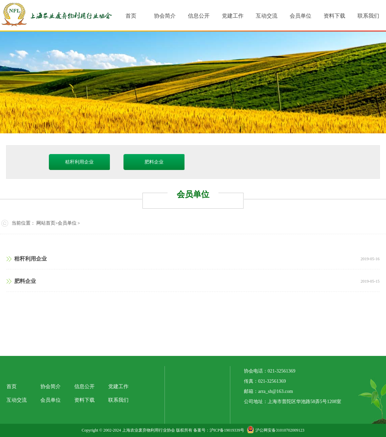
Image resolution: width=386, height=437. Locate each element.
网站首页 (45, 223)
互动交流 (16, 400)
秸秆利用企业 (79, 162)
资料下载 (84, 400)
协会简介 (50, 386)
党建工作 (118, 386)
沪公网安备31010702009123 (275, 430)
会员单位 (67, 223)
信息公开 (84, 386)
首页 (11, 386)
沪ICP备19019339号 (227, 430)
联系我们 (118, 400)
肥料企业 (153, 162)
